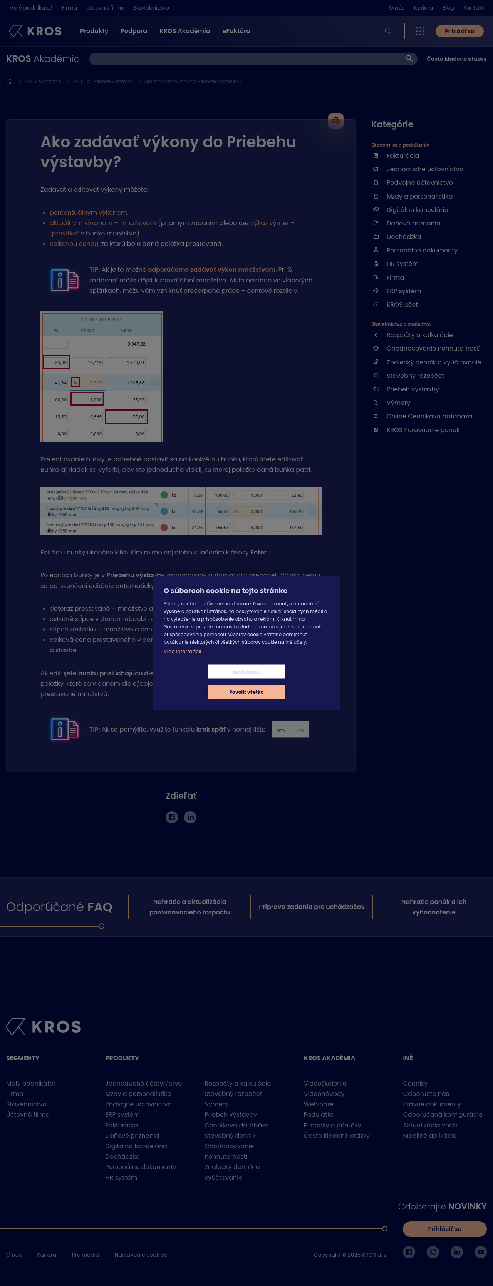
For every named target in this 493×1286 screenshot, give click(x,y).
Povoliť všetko (292, 681)
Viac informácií (182, 661)
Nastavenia (200, 681)
